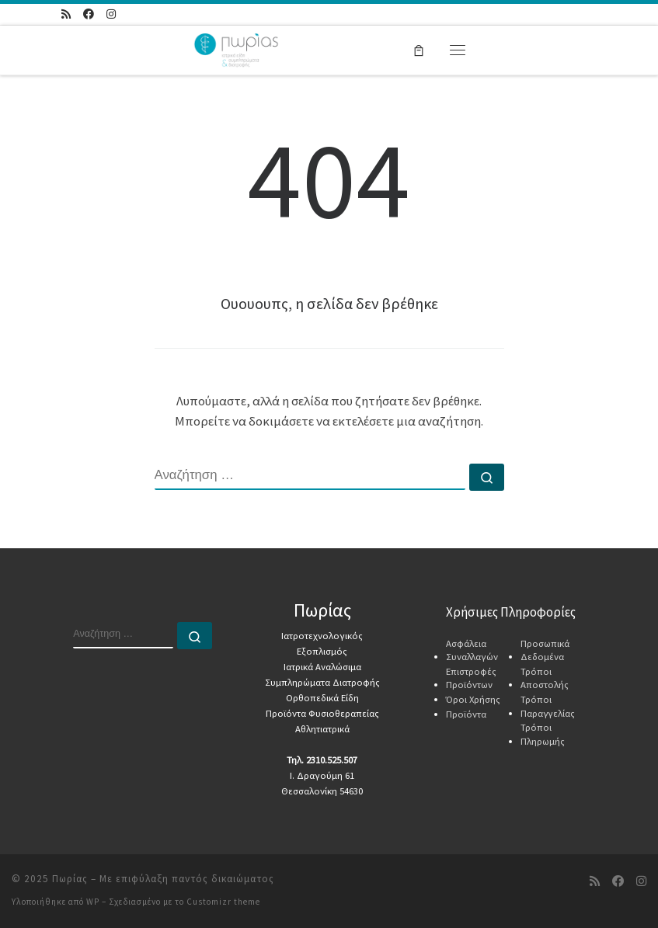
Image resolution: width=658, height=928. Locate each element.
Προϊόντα (466, 714)
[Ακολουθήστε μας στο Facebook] (88, 15)
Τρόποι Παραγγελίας (547, 706)
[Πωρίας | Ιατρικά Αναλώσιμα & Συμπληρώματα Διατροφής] (236, 47)
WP (92, 901)
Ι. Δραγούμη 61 (322, 775)
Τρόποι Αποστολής (544, 678)
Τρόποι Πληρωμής (542, 734)
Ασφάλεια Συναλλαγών (472, 650)
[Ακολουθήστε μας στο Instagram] (111, 15)
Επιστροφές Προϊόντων (471, 678)
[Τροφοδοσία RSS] (66, 15)
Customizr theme (223, 901)
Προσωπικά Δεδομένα (544, 650)
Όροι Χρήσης (473, 699)
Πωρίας (70, 878)
